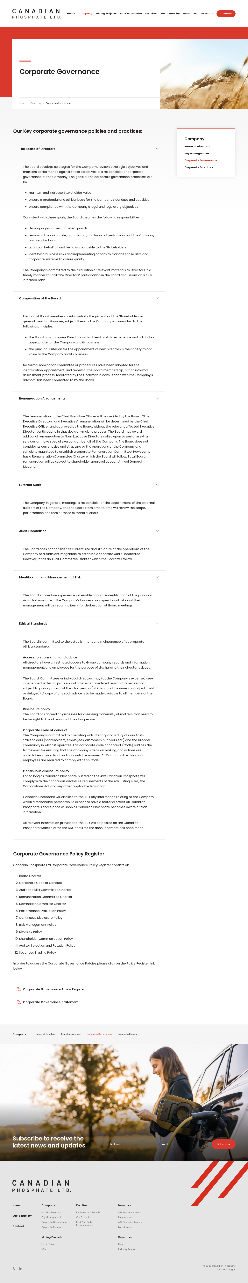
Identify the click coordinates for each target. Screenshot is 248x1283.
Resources (190, 13)
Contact (226, 13)
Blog (120, 1244)
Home (71, 13)
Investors (207, 13)
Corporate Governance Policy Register (54, 989)
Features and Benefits (88, 1212)
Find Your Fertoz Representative (85, 1224)
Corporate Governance (200, 160)
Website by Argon (226, 1269)
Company (85, 13)
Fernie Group (48, 1244)
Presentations (125, 1217)
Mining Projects (106, 13)
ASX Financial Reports (130, 1222)
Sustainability (170, 13)
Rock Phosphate (131, 13)
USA (43, 1249)
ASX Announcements (129, 1212)
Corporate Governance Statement (51, 1002)
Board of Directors (197, 146)
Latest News (125, 1227)
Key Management (196, 153)
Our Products (83, 1217)
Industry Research (128, 1249)
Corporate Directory (198, 167)
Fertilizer (151, 13)
